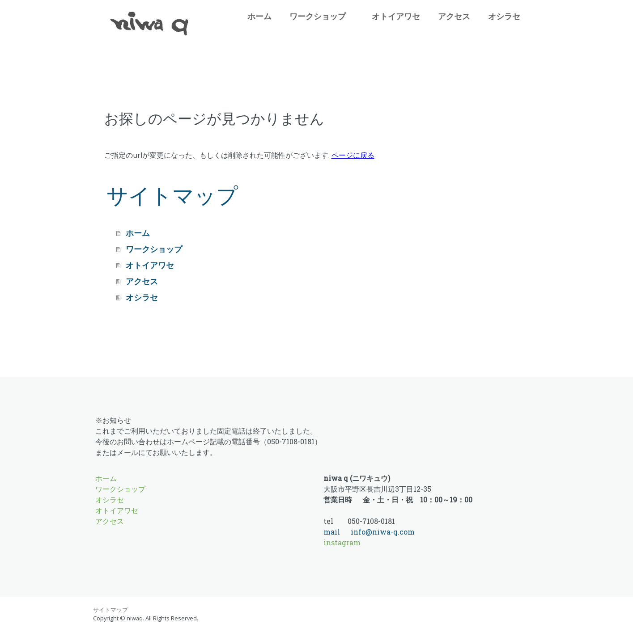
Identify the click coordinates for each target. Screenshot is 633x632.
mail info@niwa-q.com (369, 531)
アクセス (454, 16)
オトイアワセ (399, 16)
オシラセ (504, 16)
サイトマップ (110, 610)
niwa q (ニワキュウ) (356, 478)
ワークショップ (317, 16)
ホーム (262, 16)
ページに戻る (352, 155)
